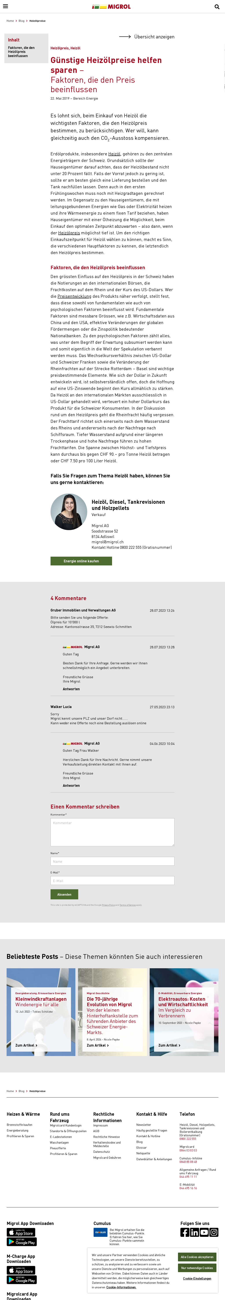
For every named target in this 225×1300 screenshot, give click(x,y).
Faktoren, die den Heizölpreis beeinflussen (21, 51)
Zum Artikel (26, 1045)
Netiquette (143, 1153)
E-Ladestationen (61, 1137)
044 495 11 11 (188, 1176)
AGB (96, 1131)
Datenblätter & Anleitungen (154, 1159)
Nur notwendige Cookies (197, 1268)
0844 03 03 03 (188, 1150)
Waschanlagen (59, 1142)
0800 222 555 (188, 1138)
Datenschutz (101, 1152)
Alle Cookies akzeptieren (197, 1257)
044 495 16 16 (188, 1188)
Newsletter (143, 1125)
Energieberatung (17, 1130)
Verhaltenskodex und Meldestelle (107, 1144)
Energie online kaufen (81, 560)
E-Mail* (55, 872)
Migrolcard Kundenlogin (66, 1125)
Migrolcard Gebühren (107, 1158)
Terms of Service (128, 904)
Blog (139, 1142)
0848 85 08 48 (188, 1161)
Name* (55, 853)
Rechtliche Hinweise (106, 1137)
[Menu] (5, 6)
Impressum (100, 1125)
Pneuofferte (58, 1148)
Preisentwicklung (74, 296)
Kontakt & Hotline (148, 1136)
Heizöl (114, 153)
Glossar (141, 1147)
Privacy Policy (108, 904)
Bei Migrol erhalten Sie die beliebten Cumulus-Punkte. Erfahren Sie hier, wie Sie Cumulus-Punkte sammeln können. (119, 1236)
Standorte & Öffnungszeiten (68, 1131)
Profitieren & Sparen (20, 1136)
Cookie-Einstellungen (197, 1278)
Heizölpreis (69, 232)
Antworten (71, 688)
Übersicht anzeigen (146, 36)
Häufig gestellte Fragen (151, 1130)
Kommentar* (59, 814)
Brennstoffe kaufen (19, 1125)
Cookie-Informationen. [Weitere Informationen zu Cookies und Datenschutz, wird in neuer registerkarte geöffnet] (121, 1287)
